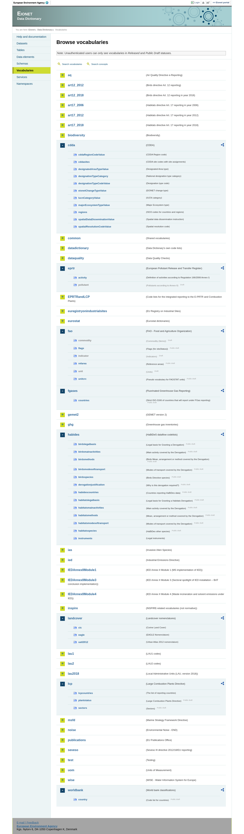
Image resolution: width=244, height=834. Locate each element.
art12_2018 (76, 95)
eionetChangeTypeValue (92, 190)
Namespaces (25, 83)
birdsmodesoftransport (91, 469)
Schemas (22, 63)
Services (22, 77)
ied (70, 560)
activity (82, 277)
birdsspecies (85, 477)
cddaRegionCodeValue (91, 154)
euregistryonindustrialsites (87, 311)
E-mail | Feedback (28, 822)
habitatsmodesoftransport (93, 523)
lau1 (71, 653)
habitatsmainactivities (91, 507)
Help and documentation (31, 36)
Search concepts (99, 64)
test (70, 760)
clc (80, 627)
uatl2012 (83, 642)
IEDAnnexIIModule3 (82, 580)
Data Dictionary (44, 30)
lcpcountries (85, 693)
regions (82, 212)
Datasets (22, 43)
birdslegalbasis (87, 444)
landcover (75, 618)
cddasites (84, 161)
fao (70, 331)
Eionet (31, 30)
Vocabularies (25, 70)
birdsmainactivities (89, 451)
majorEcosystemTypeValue (94, 205)
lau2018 (73, 673)
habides (73, 434)
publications (77, 740)
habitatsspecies (87, 530)
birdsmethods (86, 459)
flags (81, 348)
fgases (73, 390)
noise (72, 730)
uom (71, 770)
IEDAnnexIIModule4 (82, 594)
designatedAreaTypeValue (93, 169)
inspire (73, 608)
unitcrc (82, 378)
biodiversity (76, 135)
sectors (82, 707)
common (74, 238)
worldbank (75, 790)
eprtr (71, 268)
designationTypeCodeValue (94, 183)
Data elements (25, 56)
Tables (21, 50)
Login (197, 2)
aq (69, 75)
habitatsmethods (88, 515)
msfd (71, 720)
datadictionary (78, 248)
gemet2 (73, 414)
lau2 (71, 663)
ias (70, 550)
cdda (71, 145)
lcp (70, 683)
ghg (70, 424)
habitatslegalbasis (89, 500)
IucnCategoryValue (89, 197)
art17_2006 (76, 105)
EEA (32, 3)
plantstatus (84, 700)
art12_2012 (76, 85)
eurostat (74, 321)
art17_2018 (76, 125)
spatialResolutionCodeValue (94, 226)
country (82, 799)
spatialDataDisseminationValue (96, 219)
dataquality (76, 258)
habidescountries (88, 492)
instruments (85, 538)
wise (71, 780)
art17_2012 (76, 115)
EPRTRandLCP (79, 296)
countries (83, 400)
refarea (82, 363)
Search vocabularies (72, 64)
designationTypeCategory (93, 176)
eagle (81, 634)
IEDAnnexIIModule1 (82, 570)
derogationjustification (91, 484)
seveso (73, 750)
